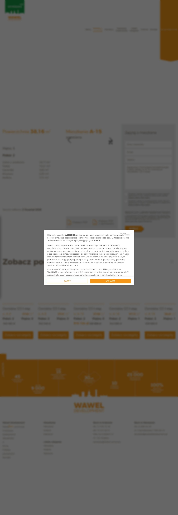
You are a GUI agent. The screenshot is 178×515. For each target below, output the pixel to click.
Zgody (67, 281)
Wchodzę (110, 281)
